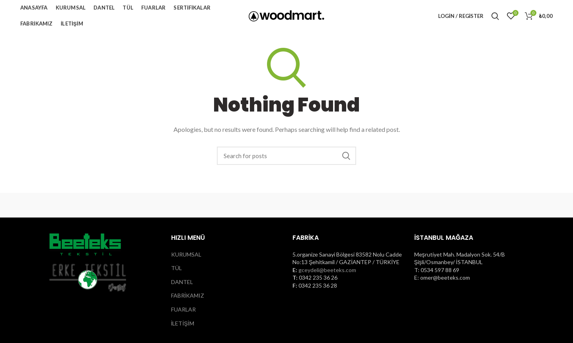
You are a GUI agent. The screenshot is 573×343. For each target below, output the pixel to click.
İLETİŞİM (182, 323)
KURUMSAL (186, 254)
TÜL (176, 268)
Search (346, 156)
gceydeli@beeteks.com (327, 270)
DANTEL (182, 281)
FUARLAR (183, 309)
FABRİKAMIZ (188, 295)
